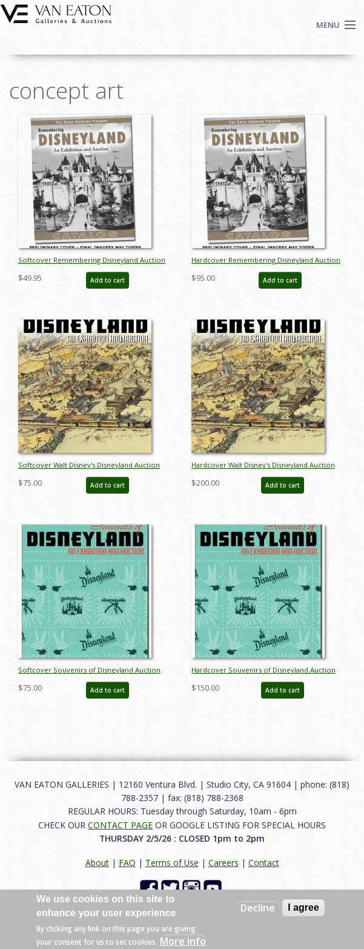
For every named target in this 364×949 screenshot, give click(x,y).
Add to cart (107, 280)
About (97, 862)
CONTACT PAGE (120, 825)
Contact (263, 862)
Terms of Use (172, 862)
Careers (223, 862)
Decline (257, 907)
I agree (303, 907)
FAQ (127, 862)
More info (183, 941)
